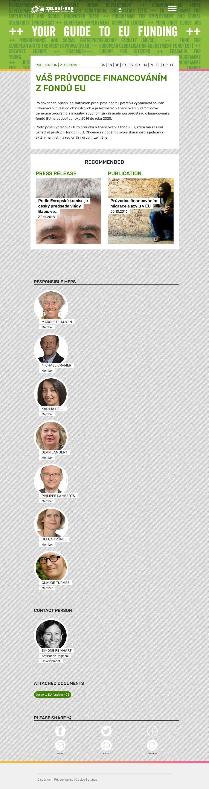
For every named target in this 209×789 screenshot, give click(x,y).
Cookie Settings (86, 779)
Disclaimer (44, 779)
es (130, 65)
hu (144, 65)
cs (103, 65)
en (110, 65)
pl (152, 65)
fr (124, 65)
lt (172, 65)
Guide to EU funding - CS (52, 694)
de (117, 65)
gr (137, 65)
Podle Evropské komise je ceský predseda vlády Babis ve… (63, 206)
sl (158, 65)
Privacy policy (63, 779)
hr (165, 65)
